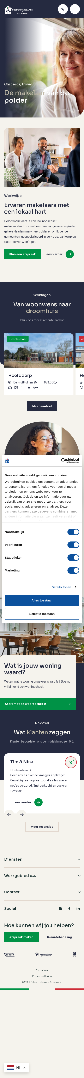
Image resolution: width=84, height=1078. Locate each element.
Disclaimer (42, 970)
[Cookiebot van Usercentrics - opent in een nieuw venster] (61, 460)
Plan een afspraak (22, 254)
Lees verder (53, 254)
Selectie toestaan (42, 614)
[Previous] (9, 815)
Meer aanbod (42, 406)
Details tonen (61, 587)
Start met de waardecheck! (25, 704)
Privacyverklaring (42, 975)
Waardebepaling (59, 937)
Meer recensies (42, 827)
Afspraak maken (21, 937)
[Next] (21, 815)
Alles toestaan (42, 600)
